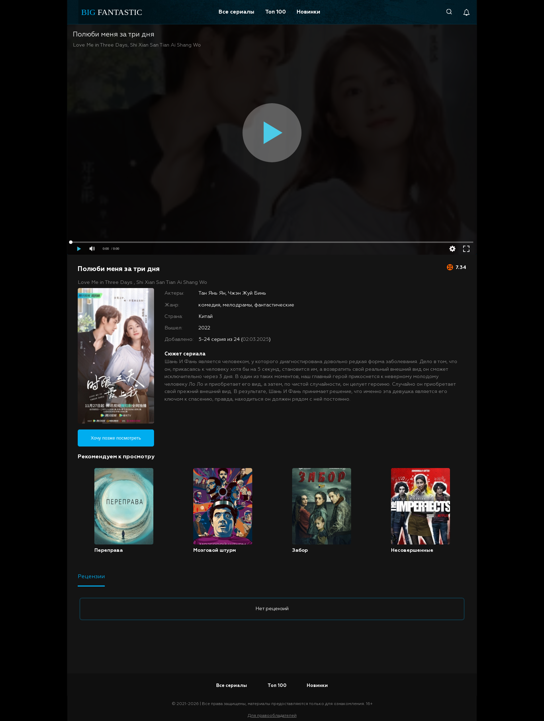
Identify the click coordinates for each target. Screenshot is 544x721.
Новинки (308, 12)
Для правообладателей (272, 716)
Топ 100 (275, 12)
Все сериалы (236, 12)
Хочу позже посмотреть (116, 438)
